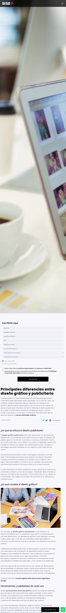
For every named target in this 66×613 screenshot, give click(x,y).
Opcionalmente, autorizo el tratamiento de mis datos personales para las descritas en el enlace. (30, 372)
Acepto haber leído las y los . (27, 368)
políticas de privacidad (25, 368)
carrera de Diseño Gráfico (26, 415)
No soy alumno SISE (10, 364)
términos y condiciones (43, 368)
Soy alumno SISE (9, 361)
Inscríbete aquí (50, 610)
